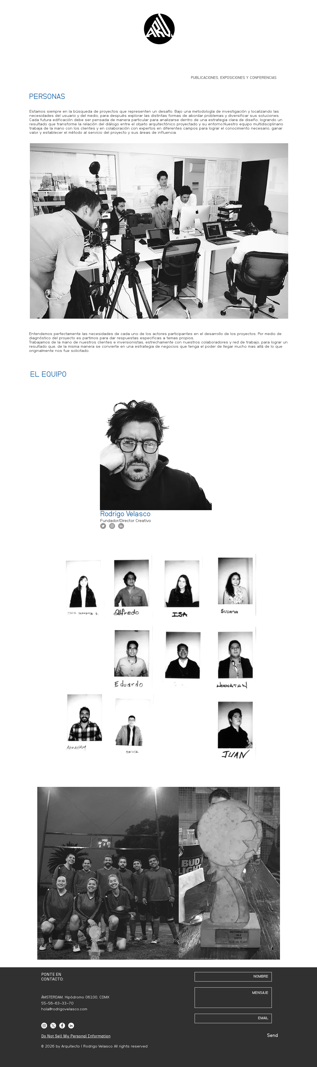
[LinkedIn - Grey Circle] (121, 526)
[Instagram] (44, 1025)
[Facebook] (62, 1025)
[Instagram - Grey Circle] (112, 526)
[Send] (272, 1036)
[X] (53, 1025)
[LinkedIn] (71, 1025)
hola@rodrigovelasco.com (64, 1009)
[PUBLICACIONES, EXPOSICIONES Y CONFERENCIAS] (234, 78)
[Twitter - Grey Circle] (103, 526)
